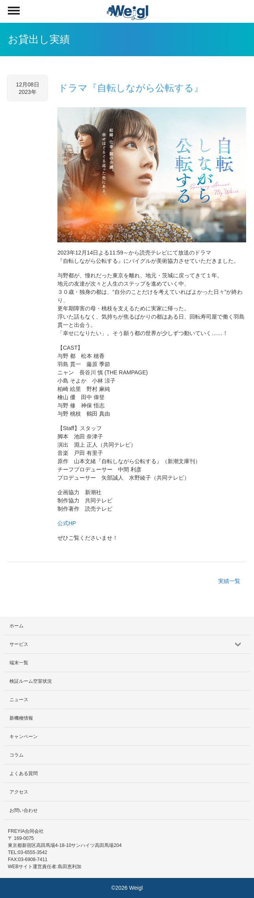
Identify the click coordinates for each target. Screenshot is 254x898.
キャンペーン (23, 736)
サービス (18, 644)
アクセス (18, 792)
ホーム (16, 626)
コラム (16, 755)
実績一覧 (229, 581)
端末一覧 (18, 662)
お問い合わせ (23, 810)
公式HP (66, 523)
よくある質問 (23, 773)
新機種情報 (21, 718)
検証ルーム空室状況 (30, 681)
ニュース (18, 699)
